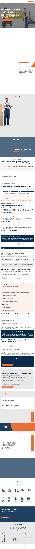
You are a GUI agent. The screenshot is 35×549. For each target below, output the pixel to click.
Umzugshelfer (6, 172)
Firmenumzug (3, 259)
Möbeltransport (12, 444)
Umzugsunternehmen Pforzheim (4, 547)
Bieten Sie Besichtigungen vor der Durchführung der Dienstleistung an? (10, 408)
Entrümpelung (3, 185)
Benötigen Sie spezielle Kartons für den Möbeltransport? (8, 403)
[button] (17, 401)
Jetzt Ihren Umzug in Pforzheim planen (7, 389)
